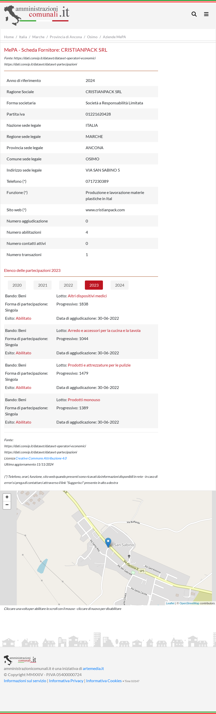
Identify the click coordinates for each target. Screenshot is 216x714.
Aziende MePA (114, 37)
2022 (68, 285)
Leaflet (170, 603)
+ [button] (7, 497)
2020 (17, 285)
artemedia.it (93, 668)
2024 (119, 285)
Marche (38, 37)
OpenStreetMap (189, 603)
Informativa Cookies (104, 680)
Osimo (92, 37)
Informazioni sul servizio (25, 680)
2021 (42, 285)
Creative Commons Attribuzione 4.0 (40, 458)
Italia (23, 37)
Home (9, 37)
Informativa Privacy (66, 680)
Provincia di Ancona (66, 37)
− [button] (7, 505)
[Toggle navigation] (194, 14)
